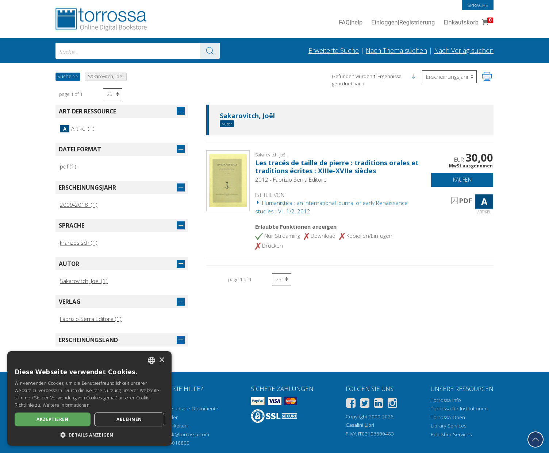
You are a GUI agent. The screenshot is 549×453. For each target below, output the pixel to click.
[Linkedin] (378, 404)
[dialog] (89, 398)
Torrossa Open (448, 417)
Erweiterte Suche (333, 50)
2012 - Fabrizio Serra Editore (291, 179)
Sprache (477, 5)
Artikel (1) (77, 128)
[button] (413, 76)
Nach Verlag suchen (464, 50)
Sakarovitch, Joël (247, 116)
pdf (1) (68, 166)
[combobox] (137, 51)
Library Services (448, 425)
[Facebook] (351, 404)
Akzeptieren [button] (52, 419)
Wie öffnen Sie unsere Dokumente (179, 408)
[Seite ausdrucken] (487, 76)
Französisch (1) (78, 242)
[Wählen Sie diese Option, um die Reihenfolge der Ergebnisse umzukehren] (449, 76)
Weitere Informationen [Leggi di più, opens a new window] (66, 405)
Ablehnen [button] (129, 419)
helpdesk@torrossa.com (181, 434)
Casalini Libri (360, 425)
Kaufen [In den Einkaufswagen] (462, 179)
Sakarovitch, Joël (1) (84, 280)
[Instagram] (392, 404)
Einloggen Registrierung (403, 22)
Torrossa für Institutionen (459, 408)
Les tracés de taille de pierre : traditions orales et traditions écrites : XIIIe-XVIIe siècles (337, 166)
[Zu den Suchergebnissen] (210, 51)
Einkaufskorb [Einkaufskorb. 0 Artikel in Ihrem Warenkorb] (468, 22)
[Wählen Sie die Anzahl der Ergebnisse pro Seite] (112, 94)
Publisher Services (451, 434)
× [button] (161, 360)
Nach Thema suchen (396, 50)
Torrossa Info (446, 400)
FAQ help (350, 22)
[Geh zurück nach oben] (535, 439)
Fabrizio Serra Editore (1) (91, 318)
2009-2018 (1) (78, 204)
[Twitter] (364, 404)
